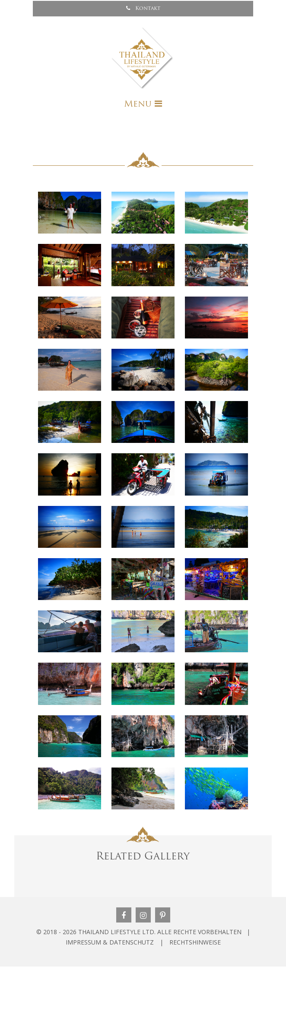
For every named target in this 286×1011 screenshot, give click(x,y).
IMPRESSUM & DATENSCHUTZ (110, 942)
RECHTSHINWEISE (195, 942)
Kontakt (143, 8)
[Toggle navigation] (143, 104)
